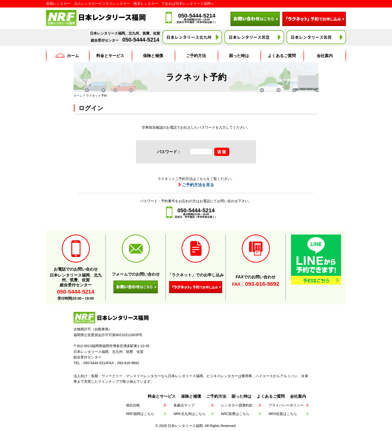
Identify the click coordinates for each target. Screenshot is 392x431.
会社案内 (325, 56)
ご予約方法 (196, 56)
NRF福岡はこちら (140, 413)
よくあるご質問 (282, 56)
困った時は (239, 56)
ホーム (67, 56)
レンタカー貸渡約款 (236, 405)
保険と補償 (153, 56)
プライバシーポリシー (286, 405)
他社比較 (133, 405)
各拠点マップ (184, 405)
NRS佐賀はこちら (282, 413)
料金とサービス (110, 56)
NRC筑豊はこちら (235, 413)
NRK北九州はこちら (190, 413)
